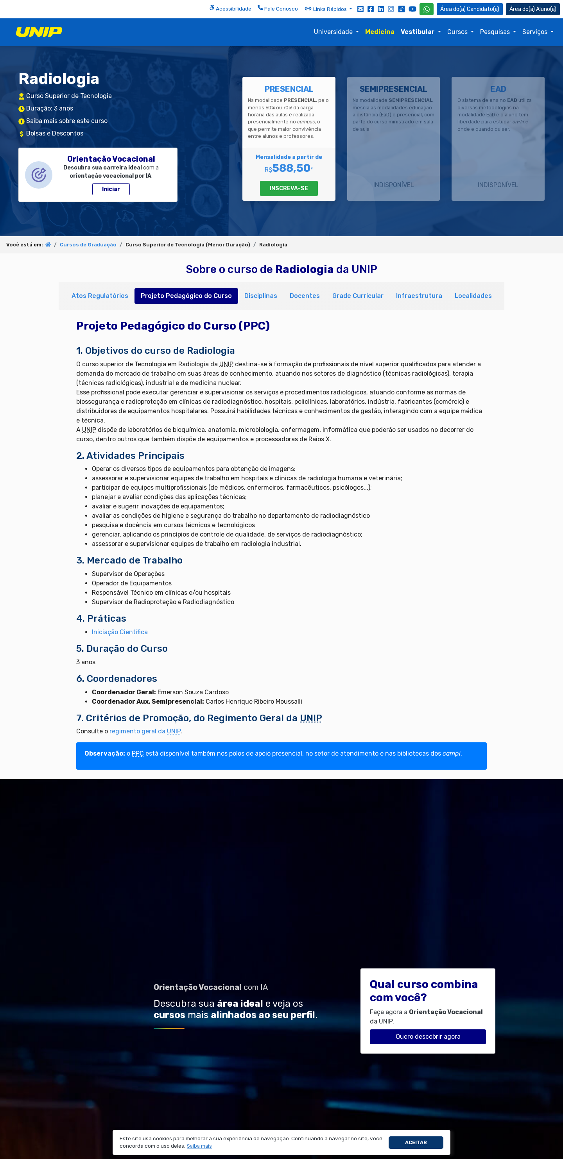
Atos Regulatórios (100, 296)
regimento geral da (145, 731)
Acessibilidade (230, 8)
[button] (199, 1146)
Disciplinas (260, 296)
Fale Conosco (278, 8)
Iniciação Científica (120, 632)
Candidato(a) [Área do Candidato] (469, 9)
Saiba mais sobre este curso (67, 121)
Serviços (535, 32)
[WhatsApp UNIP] (427, 9)
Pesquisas (495, 32)
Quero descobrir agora (428, 1036)
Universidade (334, 32)
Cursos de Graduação (88, 245)
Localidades (473, 296)
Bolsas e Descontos (54, 133)
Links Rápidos (326, 8)
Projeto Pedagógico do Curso (186, 296)
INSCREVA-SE (289, 188)
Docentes (305, 296)
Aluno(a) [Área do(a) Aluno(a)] (532, 9)
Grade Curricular (358, 296)
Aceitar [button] (416, 1142)
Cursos (458, 32)
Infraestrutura (419, 296)
